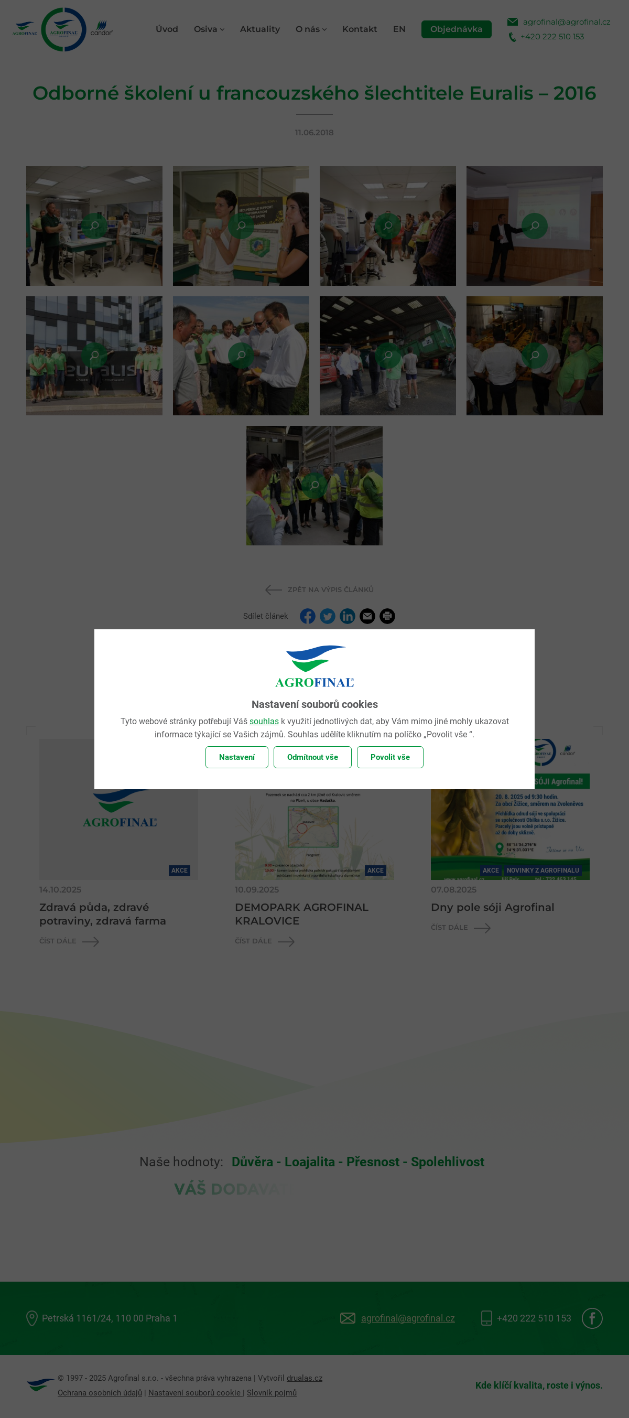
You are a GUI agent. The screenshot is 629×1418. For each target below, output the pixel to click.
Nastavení (237, 757)
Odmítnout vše (312, 757)
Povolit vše (390, 757)
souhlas (264, 721)
